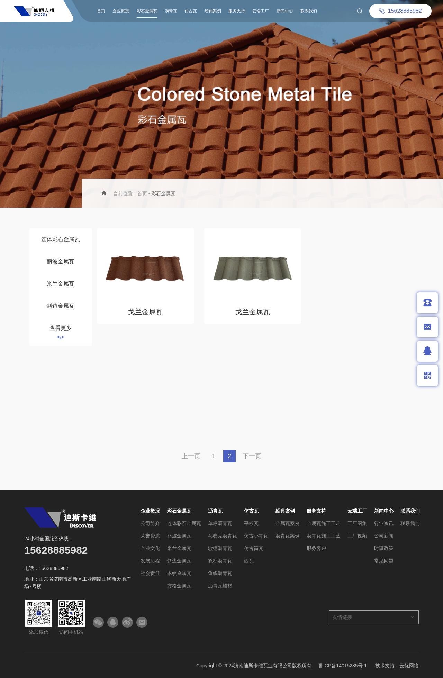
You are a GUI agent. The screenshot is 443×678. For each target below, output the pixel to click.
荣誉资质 (150, 536)
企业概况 (120, 11)
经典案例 (213, 11)
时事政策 (384, 548)
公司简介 (150, 523)
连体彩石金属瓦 (60, 239)
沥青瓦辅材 (220, 585)
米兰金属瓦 (60, 284)
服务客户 (316, 548)
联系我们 (308, 11)
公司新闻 (384, 536)
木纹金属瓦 (179, 573)
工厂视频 (357, 536)
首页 (101, 11)
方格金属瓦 (179, 585)
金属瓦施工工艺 (324, 523)
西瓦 (249, 560)
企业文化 (150, 548)
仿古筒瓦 (253, 548)
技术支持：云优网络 (397, 665)
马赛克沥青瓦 (222, 536)
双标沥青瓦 (220, 560)
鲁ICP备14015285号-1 (342, 665)
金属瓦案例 (287, 523)
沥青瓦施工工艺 (324, 536)
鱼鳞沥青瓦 (220, 573)
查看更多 (60, 328)
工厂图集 (357, 523)
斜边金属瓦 (60, 306)
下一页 (252, 456)
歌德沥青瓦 (220, 548)
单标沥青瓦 (220, 523)
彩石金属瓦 (147, 11)
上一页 (191, 456)
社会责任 (150, 573)
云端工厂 (260, 11)
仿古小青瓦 (256, 536)
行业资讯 (384, 523)
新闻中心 (285, 11)
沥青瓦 (171, 11)
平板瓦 (251, 523)
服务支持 (236, 11)
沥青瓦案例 (287, 536)
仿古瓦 (190, 11)
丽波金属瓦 (60, 261)
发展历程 (150, 560)
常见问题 (384, 560)
